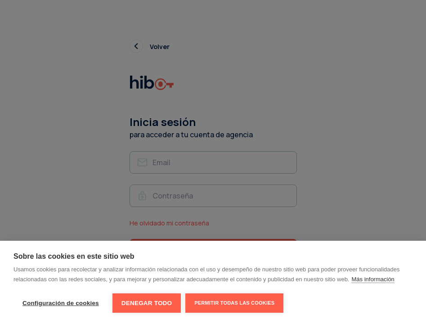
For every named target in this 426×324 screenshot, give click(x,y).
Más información (372, 279)
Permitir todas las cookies (234, 303)
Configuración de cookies (60, 303)
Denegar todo (146, 303)
